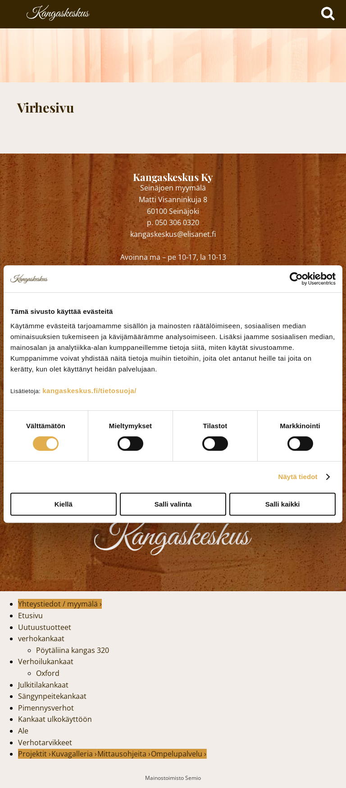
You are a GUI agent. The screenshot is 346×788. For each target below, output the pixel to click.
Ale (23, 731)
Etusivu (30, 615)
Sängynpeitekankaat (52, 696)
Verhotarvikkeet (45, 742)
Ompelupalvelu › (178, 754)
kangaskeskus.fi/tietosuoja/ (89, 390)
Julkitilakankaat (43, 685)
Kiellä (64, 504)
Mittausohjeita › (123, 754)
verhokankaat (41, 638)
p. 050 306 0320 (173, 222)
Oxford (47, 673)
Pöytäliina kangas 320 (72, 650)
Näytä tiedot (298, 476)
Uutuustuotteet (44, 627)
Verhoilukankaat (45, 661)
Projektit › (34, 754)
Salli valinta (173, 504)
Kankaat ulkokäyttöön (55, 719)
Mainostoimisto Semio (173, 778)
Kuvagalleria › (74, 754)
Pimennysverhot (46, 708)
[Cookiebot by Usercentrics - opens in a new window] (296, 278)
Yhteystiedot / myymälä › (60, 604)
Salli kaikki (282, 504)
